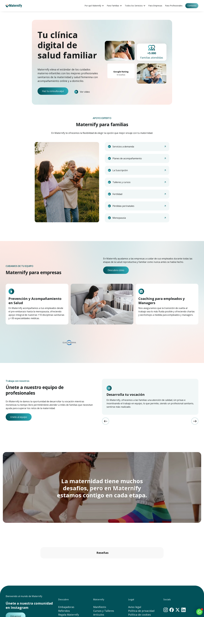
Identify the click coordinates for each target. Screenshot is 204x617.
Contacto (192, 5)
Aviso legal (134, 607)
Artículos (98, 614)
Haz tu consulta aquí (53, 91)
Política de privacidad (141, 610)
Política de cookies (139, 614)
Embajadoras (66, 607)
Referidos (64, 610)
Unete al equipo (18, 417)
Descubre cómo (116, 270)
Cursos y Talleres (103, 610)
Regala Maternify (68, 614)
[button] (40, 561)
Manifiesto (99, 607)
